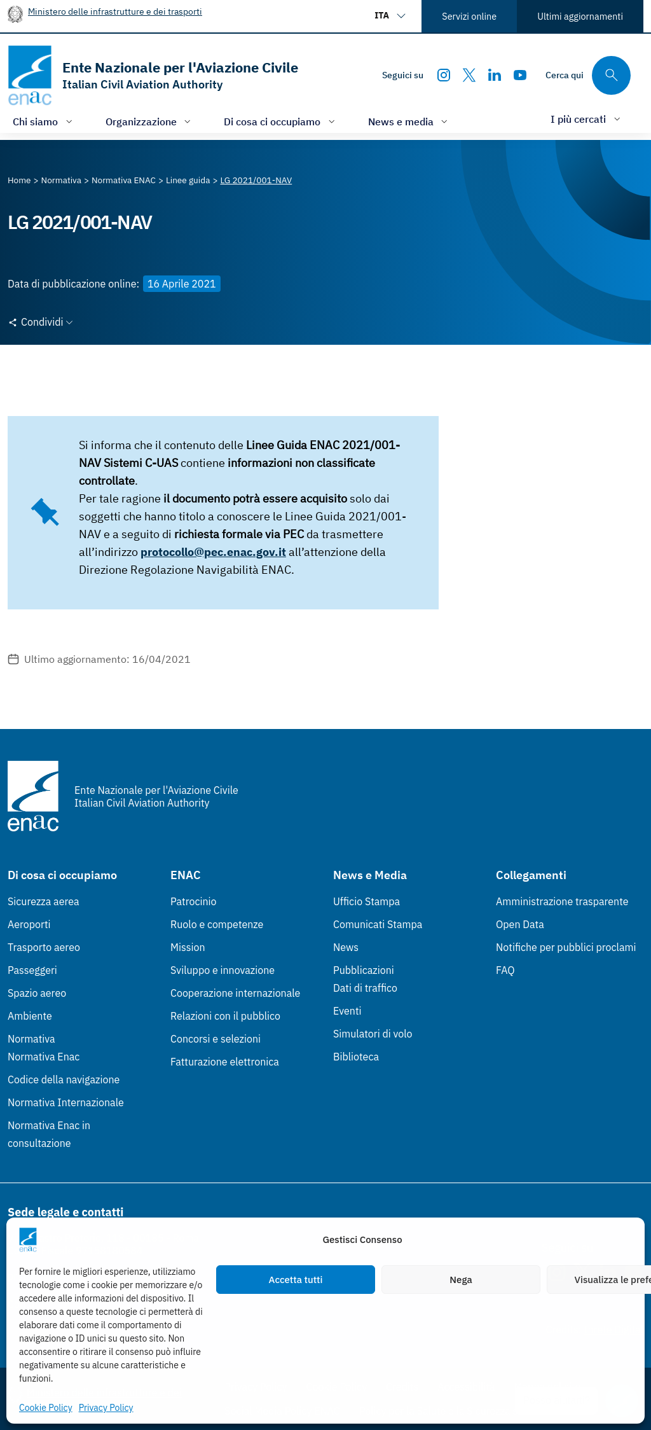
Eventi (347, 1010)
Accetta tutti (296, 1280)
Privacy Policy (106, 1407)
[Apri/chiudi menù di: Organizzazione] (149, 121)
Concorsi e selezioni (215, 1038)
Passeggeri (32, 970)
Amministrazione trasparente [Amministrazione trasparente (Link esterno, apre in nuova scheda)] (562, 901)
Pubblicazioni (363, 970)
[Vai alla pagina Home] (19, 180)
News (346, 947)
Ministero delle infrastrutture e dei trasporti (115, 11)
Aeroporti (29, 924)
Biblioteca (356, 1056)
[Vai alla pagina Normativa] (61, 180)
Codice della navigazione (64, 1079)
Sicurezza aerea (43, 901)
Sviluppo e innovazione (222, 970)
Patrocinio (193, 901)
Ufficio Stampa (366, 901)
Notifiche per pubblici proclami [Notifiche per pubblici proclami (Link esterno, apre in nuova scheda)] (566, 947)
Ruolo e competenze (216, 924)
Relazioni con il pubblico (225, 1016)
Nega (460, 1280)
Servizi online (469, 16)
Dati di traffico (365, 988)
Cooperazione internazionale (235, 993)
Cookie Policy (45, 1407)
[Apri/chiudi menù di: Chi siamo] (44, 121)
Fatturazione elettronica (224, 1061)
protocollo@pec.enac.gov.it (213, 552)
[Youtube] (520, 75)
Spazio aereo (37, 993)
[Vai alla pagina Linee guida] (188, 180)
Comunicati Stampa (377, 924)
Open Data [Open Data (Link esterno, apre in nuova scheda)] (520, 924)
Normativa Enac (43, 1056)
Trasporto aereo (44, 947)
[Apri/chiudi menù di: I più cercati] (587, 118)
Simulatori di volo (372, 1033)
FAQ (505, 970)
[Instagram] (444, 75)
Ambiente (30, 1016)
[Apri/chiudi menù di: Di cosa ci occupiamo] (281, 121)
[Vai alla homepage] (153, 75)
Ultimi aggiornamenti (580, 16)
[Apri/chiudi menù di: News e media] (409, 121)
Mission (187, 947)
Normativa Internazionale (66, 1102)
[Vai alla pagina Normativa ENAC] (124, 180)
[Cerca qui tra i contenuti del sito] (588, 75)
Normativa (31, 1038)
